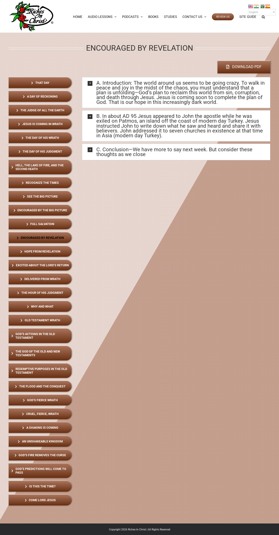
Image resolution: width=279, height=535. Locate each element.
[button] (263, 16)
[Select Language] (262, 12)
